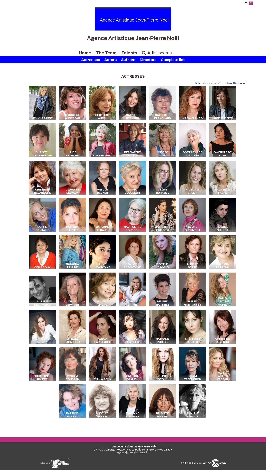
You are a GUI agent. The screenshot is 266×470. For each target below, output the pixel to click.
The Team (106, 53)
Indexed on (55, 463)
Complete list (173, 60)
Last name (239, 83)
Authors (128, 60)
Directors (148, 60)
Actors (110, 60)
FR (246, 3)
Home (85, 53)
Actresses (90, 60)
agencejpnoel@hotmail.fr (133, 452)
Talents (129, 53)
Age (229, 83)
